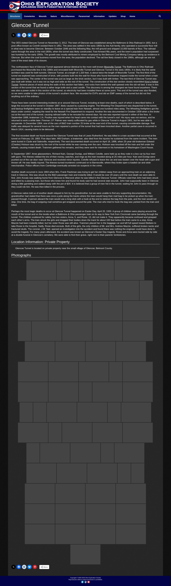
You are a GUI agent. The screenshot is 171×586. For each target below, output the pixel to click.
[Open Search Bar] (159, 16)
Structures (15, 16)
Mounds (43, 16)
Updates (113, 16)
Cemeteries (29, 16)
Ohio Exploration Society (93, 578)
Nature (53, 16)
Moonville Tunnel (112, 67)
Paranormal (84, 16)
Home (132, 16)
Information (99, 16)
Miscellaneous (68, 16)
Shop (123, 16)
